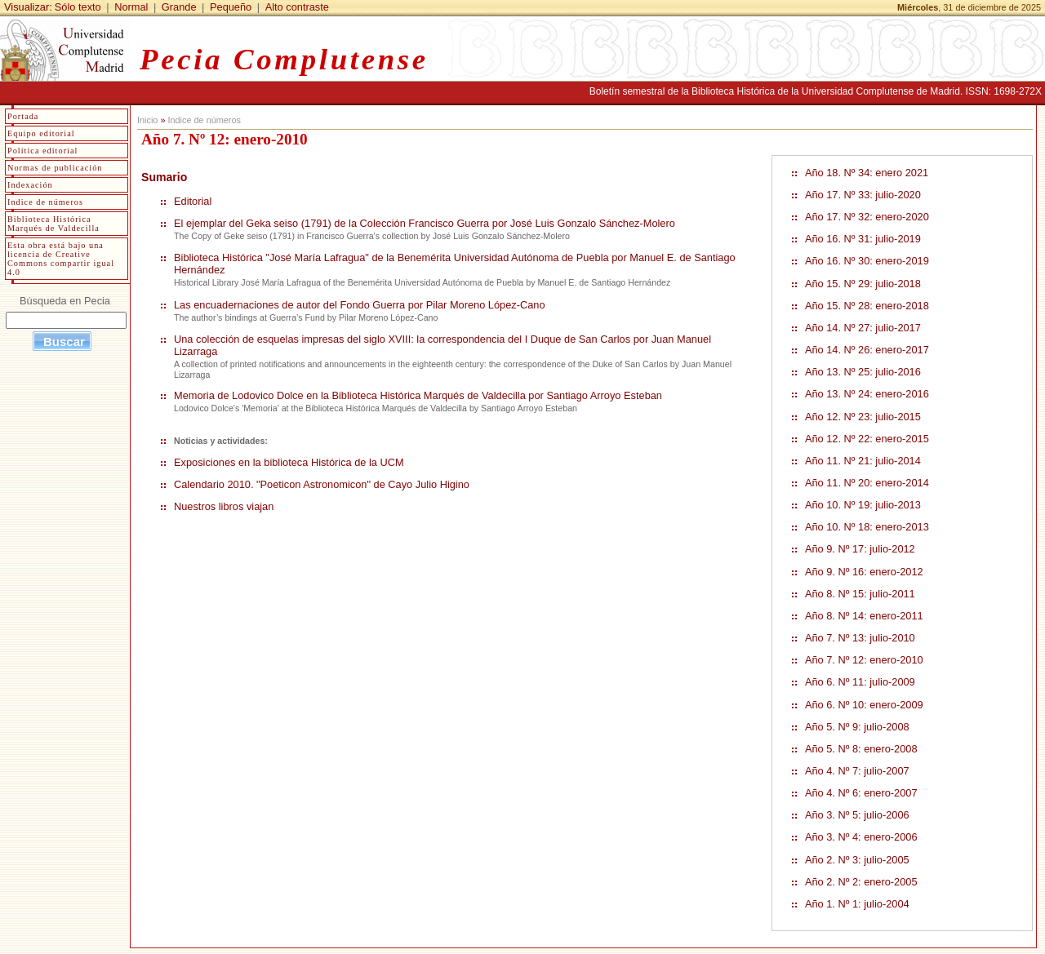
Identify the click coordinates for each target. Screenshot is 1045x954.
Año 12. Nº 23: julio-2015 (863, 416)
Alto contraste (297, 7)
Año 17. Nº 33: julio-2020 (863, 195)
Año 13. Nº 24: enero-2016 (867, 394)
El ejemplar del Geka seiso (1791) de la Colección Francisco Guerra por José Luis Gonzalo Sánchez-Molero (424, 223)
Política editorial (42, 150)
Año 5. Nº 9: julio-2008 (857, 727)
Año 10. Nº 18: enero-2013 (867, 527)
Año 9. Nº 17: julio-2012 (860, 549)
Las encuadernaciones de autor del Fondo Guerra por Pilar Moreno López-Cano (359, 305)
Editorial (192, 201)
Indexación (30, 184)
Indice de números (203, 120)
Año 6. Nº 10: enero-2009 (864, 705)
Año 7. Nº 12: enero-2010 (864, 660)
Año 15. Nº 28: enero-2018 (867, 306)
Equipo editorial (41, 133)
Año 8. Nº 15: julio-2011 (860, 594)
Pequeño (230, 7)
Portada (22, 116)
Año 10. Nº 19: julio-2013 (863, 505)
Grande (179, 7)
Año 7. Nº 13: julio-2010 (860, 638)
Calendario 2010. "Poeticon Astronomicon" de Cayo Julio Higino (321, 484)
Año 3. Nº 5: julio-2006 (857, 815)
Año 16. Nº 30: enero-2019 (867, 261)
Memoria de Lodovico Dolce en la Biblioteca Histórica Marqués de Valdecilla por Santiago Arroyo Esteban (418, 395)
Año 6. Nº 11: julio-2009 (860, 682)
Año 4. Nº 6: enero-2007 (861, 793)
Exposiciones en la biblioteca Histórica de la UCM (289, 462)
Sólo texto (78, 7)
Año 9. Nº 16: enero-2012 (864, 572)
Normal (131, 7)
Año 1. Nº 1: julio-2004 (857, 904)
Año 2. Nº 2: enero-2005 (861, 882)
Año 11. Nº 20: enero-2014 (867, 483)
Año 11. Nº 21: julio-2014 (863, 461)
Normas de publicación (54, 167)
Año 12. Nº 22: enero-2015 (867, 439)
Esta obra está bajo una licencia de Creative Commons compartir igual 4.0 (60, 259)
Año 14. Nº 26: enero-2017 (867, 350)
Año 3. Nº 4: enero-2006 (861, 837)
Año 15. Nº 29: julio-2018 (863, 283)
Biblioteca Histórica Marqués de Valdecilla (53, 224)
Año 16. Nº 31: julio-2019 (863, 239)
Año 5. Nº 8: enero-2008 (861, 749)
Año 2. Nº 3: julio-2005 (857, 860)
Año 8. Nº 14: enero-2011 (864, 616)
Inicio (147, 120)
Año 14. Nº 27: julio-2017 (863, 328)
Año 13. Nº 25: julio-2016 (863, 372)
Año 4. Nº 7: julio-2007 (857, 771)
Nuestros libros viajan (223, 506)
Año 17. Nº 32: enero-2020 (867, 217)
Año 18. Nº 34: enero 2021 (866, 172)
